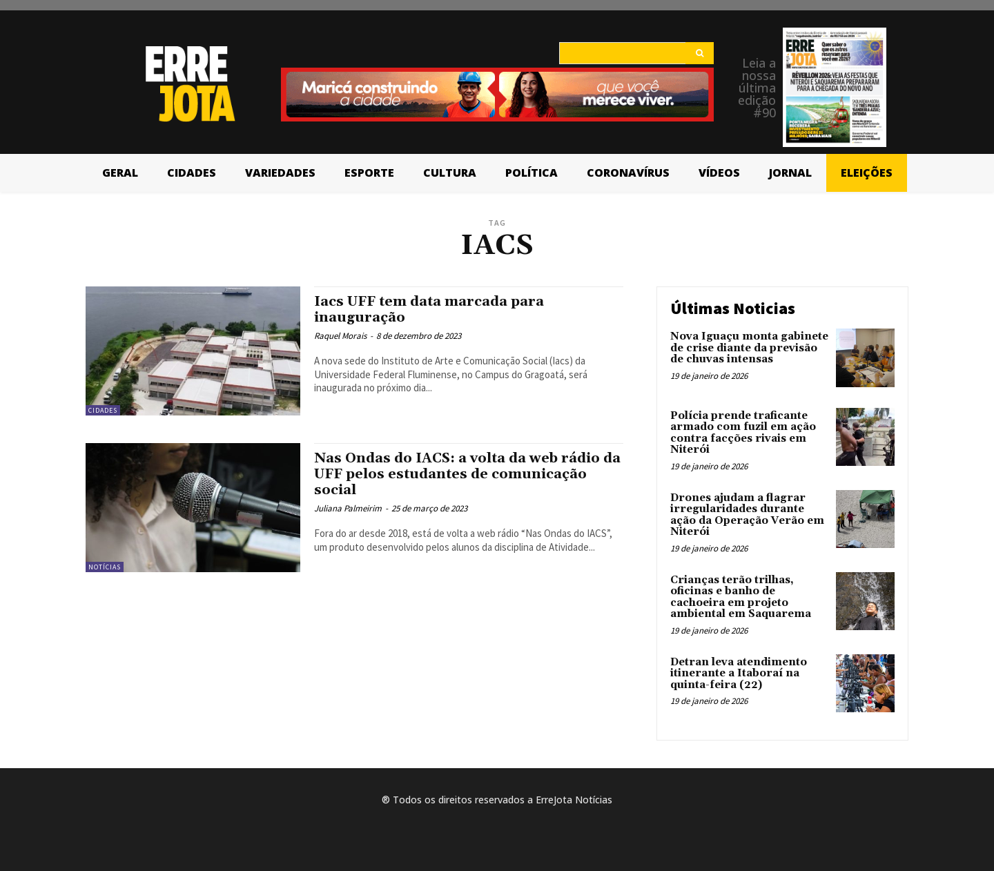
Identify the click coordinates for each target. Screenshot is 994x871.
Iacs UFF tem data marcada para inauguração (436, 309)
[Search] (699, 53)
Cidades (102, 410)
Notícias (104, 566)
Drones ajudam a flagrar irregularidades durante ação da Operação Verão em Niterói (747, 515)
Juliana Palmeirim (348, 508)
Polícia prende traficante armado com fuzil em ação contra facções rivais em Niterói (743, 433)
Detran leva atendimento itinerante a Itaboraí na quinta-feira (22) (738, 674)
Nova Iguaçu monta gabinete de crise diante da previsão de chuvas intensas (749, 348)
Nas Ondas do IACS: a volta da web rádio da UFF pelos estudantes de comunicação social (468, 474)
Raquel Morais (340, 336)
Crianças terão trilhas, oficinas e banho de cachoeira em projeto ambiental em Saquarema (740, 597)
